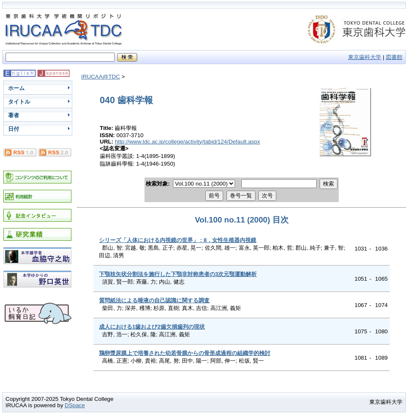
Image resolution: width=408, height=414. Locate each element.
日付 (13, 129)
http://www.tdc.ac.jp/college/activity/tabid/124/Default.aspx (187, 141)
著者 (13, 115)
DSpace (75, 405)
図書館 (394, 57)
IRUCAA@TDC (100, 76)
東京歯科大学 (364, 57)
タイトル (19, 102)
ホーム (16, 88)
